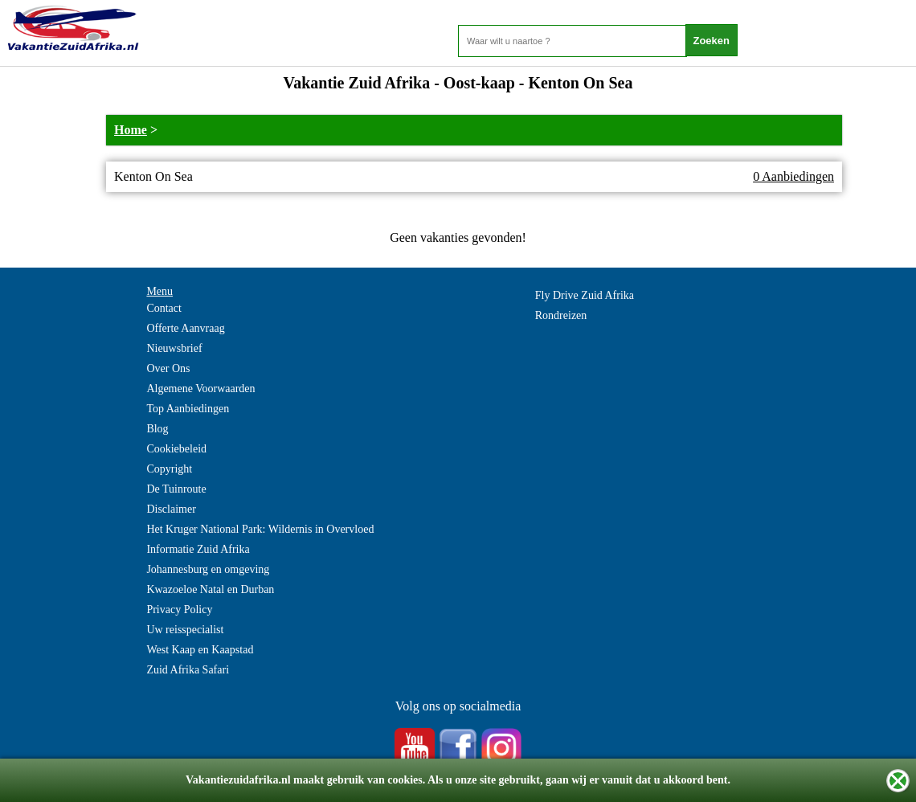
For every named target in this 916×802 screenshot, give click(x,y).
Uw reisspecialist (184, 630)
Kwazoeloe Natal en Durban (210, 589)
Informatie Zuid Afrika (197, 549)
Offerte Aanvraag (185, 328)
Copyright (169, 469)
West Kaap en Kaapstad (199, 650)
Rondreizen (561, 315)
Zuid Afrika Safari (187, 670)
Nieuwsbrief (174, 348)
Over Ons (168, 368)
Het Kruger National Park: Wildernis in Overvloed (260, 529)
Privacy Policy (179, 610)
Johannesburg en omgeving (207, 569)
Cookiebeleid (176, 449)
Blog (157, 429)
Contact (164, 308)
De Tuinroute (176, 489)
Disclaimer (170, 509)
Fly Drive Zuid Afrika (584, 295)
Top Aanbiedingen (187, 409)
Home (130, 130)
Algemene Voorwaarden (200, 389)
